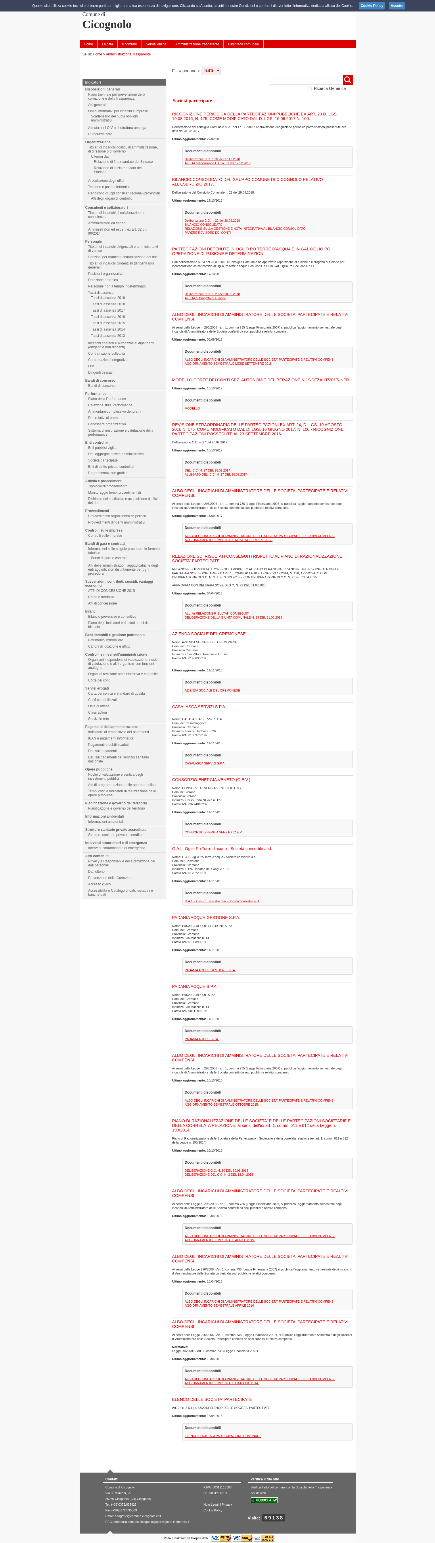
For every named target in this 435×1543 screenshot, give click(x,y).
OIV (91, 366)
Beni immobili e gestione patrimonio (115, 635)
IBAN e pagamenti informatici (110, 738)
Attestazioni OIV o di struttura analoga (117, 128)
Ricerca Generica (330, 88)
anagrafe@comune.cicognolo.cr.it (138, 1516)
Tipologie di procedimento (108, 486)
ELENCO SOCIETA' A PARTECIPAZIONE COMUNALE (223, 1436)
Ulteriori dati (100, 157)
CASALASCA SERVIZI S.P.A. (205, 763)
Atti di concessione (102, 603)
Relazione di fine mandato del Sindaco (123, 162)
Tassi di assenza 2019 (108, 298)
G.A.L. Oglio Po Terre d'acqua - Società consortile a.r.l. (222, 901)
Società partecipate (103, 460)
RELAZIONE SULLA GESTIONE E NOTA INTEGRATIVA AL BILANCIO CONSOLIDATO (245, 228)
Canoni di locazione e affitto (109, 646)
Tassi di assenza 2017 (108, 310)
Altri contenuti (97, 856)
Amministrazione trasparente (197, 44)
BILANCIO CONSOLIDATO (204, 224)
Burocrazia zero (100, 134)
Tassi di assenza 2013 (108, 336)
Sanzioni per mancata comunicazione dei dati (123, 257)
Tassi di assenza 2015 (108, 323)
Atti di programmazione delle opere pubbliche (123, 785)
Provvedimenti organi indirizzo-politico (117, 516)
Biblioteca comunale (243, 44)
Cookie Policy (213, 1510)
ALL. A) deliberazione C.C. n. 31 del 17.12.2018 (218, 163)
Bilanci (91, 611)
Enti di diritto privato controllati (111, 467)
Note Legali (211, 1504)
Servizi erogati (97, 688)
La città (107, 44)
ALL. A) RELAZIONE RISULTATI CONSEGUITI (217, 613)
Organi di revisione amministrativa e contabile (123, 674)
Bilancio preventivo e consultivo (112, 617)
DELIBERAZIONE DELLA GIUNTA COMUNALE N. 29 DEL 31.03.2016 (233, 617)
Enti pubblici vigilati (102, 448)
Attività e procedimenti (103, 481)
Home (88, 44)
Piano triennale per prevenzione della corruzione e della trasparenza (116, 96)
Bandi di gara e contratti (105, 544)
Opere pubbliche (99, 769)
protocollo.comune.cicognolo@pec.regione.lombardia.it (151, 1521)
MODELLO (192, 408)
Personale (93, 242)
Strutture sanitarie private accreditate (116, 830)
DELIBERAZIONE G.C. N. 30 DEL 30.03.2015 (216, 1170)
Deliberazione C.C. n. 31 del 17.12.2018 (212, 159)
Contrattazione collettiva (106, 354)
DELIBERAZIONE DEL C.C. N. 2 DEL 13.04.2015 (219, 1174)
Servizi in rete (98, 719)
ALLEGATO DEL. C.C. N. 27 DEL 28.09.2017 (216, 474)
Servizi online (156, 44)
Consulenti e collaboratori (106, 208)
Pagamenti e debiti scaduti (108, 745)
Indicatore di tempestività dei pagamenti (118, 732)
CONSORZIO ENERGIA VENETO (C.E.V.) (214, 832)
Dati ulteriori (97, 872)
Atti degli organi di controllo (112, 198)
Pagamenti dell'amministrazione (111, 727)
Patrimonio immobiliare (105, 640)
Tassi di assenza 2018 (108, 304)
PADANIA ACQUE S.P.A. (202, 1039)
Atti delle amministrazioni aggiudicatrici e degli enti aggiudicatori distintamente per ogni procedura (123, 569)
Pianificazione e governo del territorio (116, 803)
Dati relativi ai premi (103, 418)
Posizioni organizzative (105, 274)
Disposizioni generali (102, 89)
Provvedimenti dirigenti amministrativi (116, 522)
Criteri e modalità (101, 597)
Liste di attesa (99, 706)
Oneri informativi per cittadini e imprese (118, 111)
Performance (95, 394)
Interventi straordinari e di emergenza (116, 843)
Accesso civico (99, 884)
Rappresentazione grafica (108, 473)
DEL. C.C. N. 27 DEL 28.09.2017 (207, 470)
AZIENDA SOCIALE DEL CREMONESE (212, 690)
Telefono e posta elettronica (109, 187)
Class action (97, 712)
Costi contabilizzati (102, 700)
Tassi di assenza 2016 (108, 317)
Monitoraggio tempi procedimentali (114, 492)
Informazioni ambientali (104, 816)
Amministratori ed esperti (107, 223)
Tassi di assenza (101, 293)
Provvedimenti (97, 511)
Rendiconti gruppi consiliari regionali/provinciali (124, 193)
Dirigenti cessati (100, 372)
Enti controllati (97, 443)
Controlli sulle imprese (103, 530)
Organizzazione (98, 142)
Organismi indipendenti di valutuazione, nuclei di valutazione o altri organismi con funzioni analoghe (123, 664)
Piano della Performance (107, 399)
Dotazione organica (103, 280)
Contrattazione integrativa (108, 360)
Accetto (397, 6)
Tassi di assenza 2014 (108, 329)
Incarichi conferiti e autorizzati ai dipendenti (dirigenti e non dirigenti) (121, 345)
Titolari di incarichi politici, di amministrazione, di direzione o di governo (123, 149)
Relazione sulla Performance (110, 405)
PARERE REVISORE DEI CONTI (208, 232)
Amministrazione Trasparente (128, 54)
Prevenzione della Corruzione (110, 878)
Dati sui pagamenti (102, 751)
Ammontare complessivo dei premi (114, 412)
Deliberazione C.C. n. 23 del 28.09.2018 (212, 294)
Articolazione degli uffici (106, 181)
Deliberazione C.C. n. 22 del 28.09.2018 (212, 220)
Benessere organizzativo (107, 424)
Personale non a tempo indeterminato (117, 286)
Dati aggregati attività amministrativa (116, 454)
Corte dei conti (99, 680)
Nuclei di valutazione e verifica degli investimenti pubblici (115, 777)
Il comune (129, 44)
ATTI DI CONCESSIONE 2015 (111, 591)
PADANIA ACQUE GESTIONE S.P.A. (210, 970)
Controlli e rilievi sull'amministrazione (116, 654)
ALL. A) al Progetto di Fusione (205, 298)
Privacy (227, 1504)
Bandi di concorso (100, 380)
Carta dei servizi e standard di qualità (116, 694)
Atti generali (97, 105)
